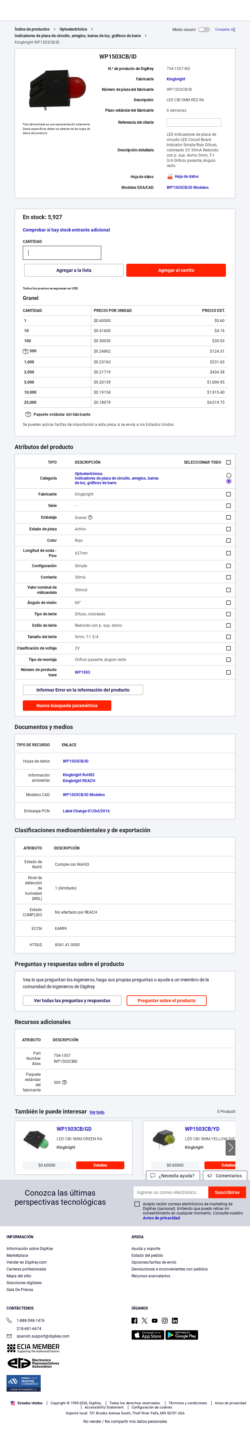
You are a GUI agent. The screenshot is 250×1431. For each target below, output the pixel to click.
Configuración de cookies (152, 1407)
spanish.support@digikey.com (38, 1337)
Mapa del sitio (19, 1276)
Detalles (100, 1165)
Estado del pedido (147, 1255)
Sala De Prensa (20, 1289)
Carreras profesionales (26, 1269)
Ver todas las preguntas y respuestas (72, 1000)
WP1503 (82, 672)
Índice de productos (32, 29)
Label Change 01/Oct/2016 (86, 811)
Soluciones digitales (24, 1283)
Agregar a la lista (73, 270)
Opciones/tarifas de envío (154, 1262)
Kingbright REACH (79, 781)
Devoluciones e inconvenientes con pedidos (170, 1269)
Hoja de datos (183, 176)
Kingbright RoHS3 (78, 775)
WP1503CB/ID (76, 761)
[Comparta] (225, 29)
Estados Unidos (27, 1403)
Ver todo (97, 1112)
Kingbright (176, 79)
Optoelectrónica (73, 29)
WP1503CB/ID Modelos (188, 187)
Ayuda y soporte (146, 1248)
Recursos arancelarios (151, 1276)
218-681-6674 (24, 1328)
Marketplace (17, 1255)
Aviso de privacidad (161, 1217)
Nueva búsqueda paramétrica (67, 705)
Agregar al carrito (176, 270)
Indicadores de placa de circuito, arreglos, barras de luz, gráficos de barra (78, 36)
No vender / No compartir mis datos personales (125, 1421)
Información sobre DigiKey (30, 1248)
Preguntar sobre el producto (167, 1000)
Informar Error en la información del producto (83, 690)
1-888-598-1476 (26, 1321)
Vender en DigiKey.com (27, 1262)
